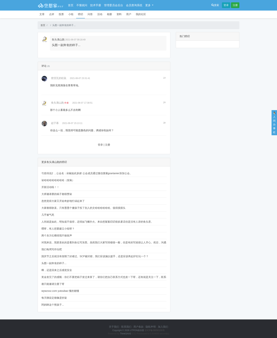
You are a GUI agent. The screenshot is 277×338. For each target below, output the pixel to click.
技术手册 (95, 5)
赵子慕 (55, 123)
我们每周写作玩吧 (51, 249)
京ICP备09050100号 (154, 330)
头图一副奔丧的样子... (54, 263)
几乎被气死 (47, 214)
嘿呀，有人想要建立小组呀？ (58, 228)
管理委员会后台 (113, 5)
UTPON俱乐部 (137, 330)
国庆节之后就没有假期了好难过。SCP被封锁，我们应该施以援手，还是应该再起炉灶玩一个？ (94, 256)
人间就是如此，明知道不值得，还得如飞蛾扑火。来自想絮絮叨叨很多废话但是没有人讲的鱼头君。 (97, 221)
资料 (119, 14)
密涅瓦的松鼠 (58, 78)
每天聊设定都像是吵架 (54, 297)
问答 (90, 14)
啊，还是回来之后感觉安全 (56, 270)
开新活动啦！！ (50, 187)
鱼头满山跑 (58, 39)
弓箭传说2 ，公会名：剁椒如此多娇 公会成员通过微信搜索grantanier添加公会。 (86, 173)
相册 (109, 14)
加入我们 (163, 326)
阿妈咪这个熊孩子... (52, 304)
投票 (61, 14)
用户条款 (138, 326)
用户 (128, 14)
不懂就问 (81, 5)
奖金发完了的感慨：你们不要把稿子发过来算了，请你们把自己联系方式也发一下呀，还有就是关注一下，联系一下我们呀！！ (112, 277)
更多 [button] (148, 5)
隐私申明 (151, 326)
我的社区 (141, 14)
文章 (42, 14)
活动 (99, 14)
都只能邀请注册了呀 (52, 283)
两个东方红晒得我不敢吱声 (56, 235)
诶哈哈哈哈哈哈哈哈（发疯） (58, 180)
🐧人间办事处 (274, 123)
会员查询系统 (134, 5)
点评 (51, 14)
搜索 (215, 5)
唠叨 (80, 14)
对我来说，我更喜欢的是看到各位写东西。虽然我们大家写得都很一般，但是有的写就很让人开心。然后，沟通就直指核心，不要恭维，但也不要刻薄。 (126, 242)
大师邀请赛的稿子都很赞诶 (56, 194)
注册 (235, 5)
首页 (70, 5)
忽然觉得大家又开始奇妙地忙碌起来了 (63, 200)
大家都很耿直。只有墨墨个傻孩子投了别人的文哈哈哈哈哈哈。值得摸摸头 (83, 207)
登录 (226, 5)
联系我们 (126, 326)
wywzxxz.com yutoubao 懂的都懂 (60, 290)
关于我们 (114, 326)
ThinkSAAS (125, 333)
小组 (70, 14)
